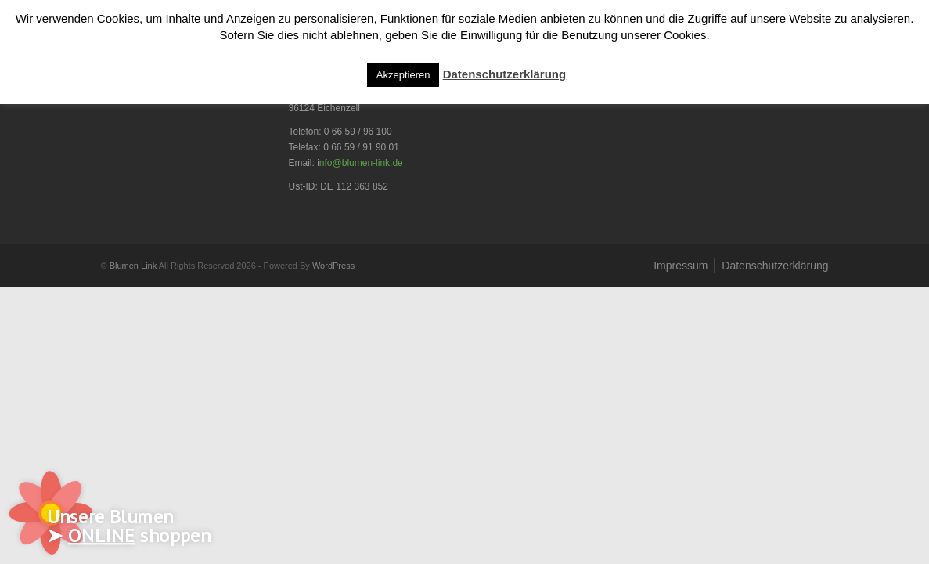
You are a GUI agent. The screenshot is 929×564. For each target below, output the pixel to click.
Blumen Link (133, 265)
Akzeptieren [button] (403, 75)
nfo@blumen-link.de (361, 162)
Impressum (681, 265)
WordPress (333, 265)
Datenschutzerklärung (775, 265)
